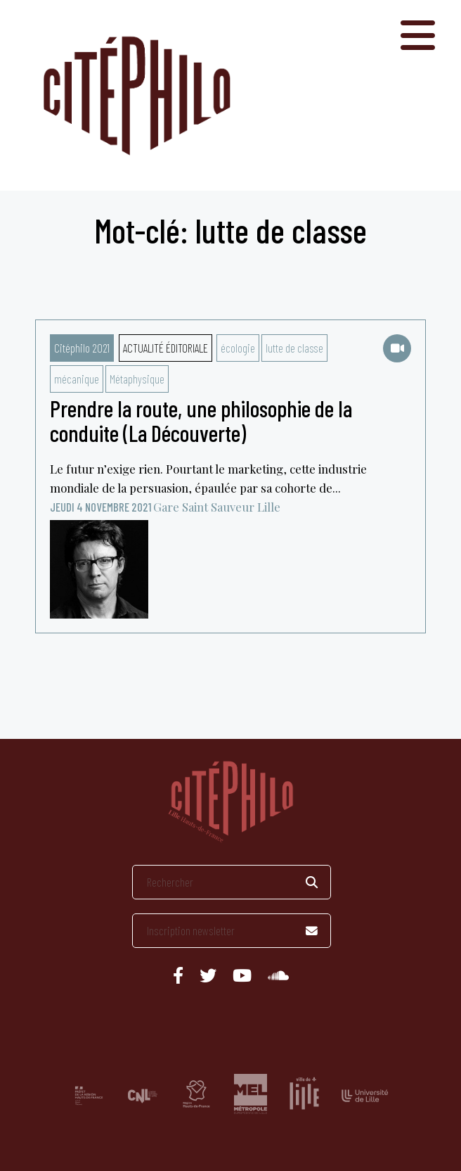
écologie (238, 348)
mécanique (76, 379)
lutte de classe (294, 348)
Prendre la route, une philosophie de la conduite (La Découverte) (201, 420)
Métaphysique (137, 379)
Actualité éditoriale (165, 348)
